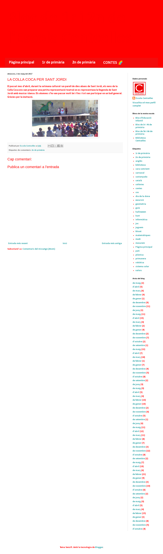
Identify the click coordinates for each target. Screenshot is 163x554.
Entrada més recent (18, 243)
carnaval (140, 173)
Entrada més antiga (112, 243)
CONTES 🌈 (113, 63)
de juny (136, 310)
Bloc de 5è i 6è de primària (144, 132)
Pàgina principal (21, 62)
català (139, 180)
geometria (141, 204)
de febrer (137, 295)
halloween (141, 212)
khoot (138, 231)
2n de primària (83, 62)
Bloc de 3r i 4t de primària (144, 126)
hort (138, 216)
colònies (140, 184)
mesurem (140, 243)
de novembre (139, 306)
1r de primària (53, 62)
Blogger (99, 547)
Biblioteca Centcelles (141, 139)
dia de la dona (143, 196)
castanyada (141, 177)
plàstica (140, 255)
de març (137, 291)
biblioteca (141, 165)
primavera (141, 258)
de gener (137, 299)
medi (138, 239)
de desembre (139, 302)
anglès (139, 161)
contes (139, 188)
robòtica (140, 262)
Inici (65, 243)
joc (137, 223)
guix (138, 208)
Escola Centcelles (144, 98)
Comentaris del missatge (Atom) (39, 249)
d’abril (136, 287)
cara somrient (142, 169)
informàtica (141, 219)
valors (139, 270)
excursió (140, 200)
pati (138, 251)
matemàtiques (143, 235)
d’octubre (137, 341)
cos (137, 192)
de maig (137, 283)
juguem (139, 227)
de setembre (139, 345)
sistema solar (142, 266)
